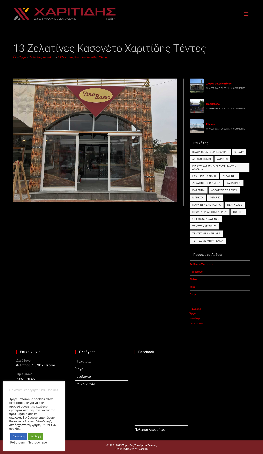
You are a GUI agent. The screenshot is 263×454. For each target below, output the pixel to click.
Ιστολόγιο (195, 318)
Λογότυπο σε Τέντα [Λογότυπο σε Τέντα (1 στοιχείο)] (224, 190)
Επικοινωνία (197, 323)
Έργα (193, 313)
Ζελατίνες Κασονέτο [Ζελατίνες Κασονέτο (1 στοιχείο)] (206, 183)
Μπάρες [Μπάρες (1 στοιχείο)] (215, 197)
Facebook (146, 352)
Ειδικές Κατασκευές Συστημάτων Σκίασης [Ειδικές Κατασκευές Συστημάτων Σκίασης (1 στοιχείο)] (214, 167)
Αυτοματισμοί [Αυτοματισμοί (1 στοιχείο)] (201, 159)
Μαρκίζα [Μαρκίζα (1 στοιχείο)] (198, 197)
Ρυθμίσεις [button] (17, 442)
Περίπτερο (213, 103)
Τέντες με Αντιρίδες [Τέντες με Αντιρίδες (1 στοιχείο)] (206, 233)
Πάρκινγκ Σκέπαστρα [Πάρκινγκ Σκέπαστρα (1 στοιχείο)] (206, 204)
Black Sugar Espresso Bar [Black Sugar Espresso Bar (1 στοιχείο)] (210, 152)
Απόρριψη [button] (18, 436)
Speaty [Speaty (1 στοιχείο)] (239, 152)
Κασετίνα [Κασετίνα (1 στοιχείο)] (198, 190)
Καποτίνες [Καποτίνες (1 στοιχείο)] (234, 183)
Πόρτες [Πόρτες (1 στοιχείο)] (238, 212)
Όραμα (193, 294)
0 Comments (238, 88)
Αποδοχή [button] (35, 436)
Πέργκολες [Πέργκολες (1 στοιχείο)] (234, 204)
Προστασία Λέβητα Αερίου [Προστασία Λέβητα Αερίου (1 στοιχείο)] (209, 212)
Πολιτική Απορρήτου (150, 430)
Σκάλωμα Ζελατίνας (219, 83)
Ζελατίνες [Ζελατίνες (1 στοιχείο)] (229, 176)
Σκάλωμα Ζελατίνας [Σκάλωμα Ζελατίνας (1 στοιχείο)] (205, 219)
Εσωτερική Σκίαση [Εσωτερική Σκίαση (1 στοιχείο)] (204, 176)
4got (192, 286)
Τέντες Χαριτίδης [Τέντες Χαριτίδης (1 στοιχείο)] (204, 226)
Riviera (210, 124)
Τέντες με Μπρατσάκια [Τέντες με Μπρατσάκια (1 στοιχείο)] (207, 240)
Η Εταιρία (195, 308)
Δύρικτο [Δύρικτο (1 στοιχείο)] (222, 159)
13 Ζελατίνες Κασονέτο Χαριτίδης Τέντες (83, 57)
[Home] (14, 57)
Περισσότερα (37, 442)
